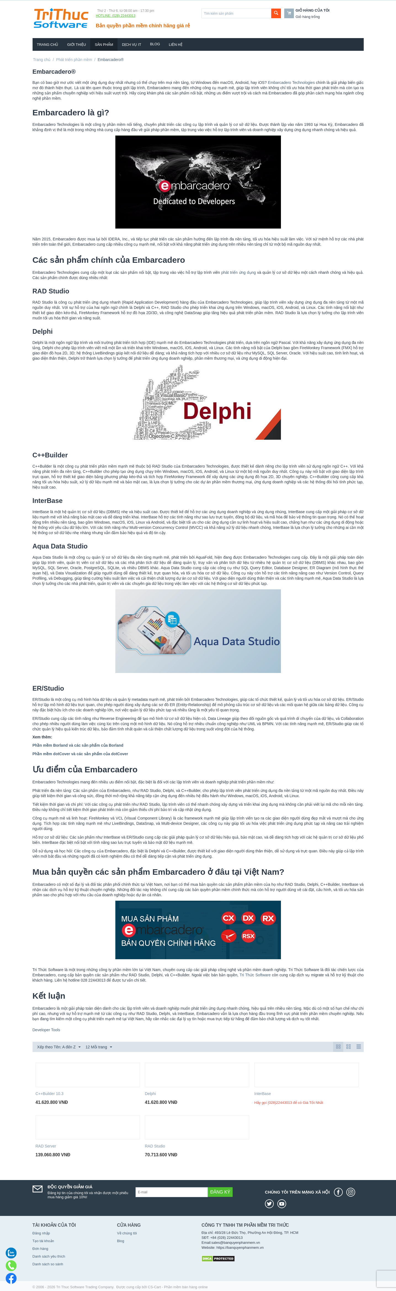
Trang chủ (48, 45)
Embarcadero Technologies (291, 82)
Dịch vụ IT (131, 45)
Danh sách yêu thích (49, 1256)
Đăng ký (220, 1192)
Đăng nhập (41, 1233)
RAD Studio (155, 1146)
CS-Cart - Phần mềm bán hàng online (178, 1287)
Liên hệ (175, 45)
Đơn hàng (40, 1249)
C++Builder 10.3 (49, 1093)
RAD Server (46, 1146)
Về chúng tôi (127, 1233)
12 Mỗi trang (99, 1047)
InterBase (262, 1093)
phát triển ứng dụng (238, 272)
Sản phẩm (104, 45)
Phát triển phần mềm (74, 59)
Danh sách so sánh (48, 1264)
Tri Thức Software (255, 975)
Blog (155, 44)
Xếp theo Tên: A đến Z (59, 1047)
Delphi (150, 1093)
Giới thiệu (76, 45)
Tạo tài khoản (43, 1241)
